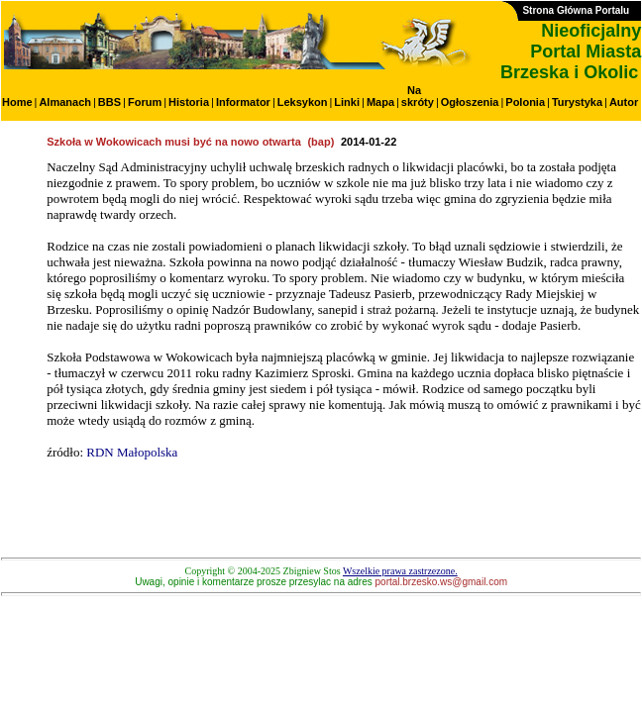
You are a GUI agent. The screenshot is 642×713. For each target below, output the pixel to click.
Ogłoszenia (470, 102)
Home (17, 102)
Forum (144, 102)
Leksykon (302, 102)
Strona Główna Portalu (575, 10)
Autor (623, 102)
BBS (109, 102)
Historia (188, 102)
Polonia (525, 102)
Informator (243, 102)
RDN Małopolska (131, 452)
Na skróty (417, 96)
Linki (347, 102)
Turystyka (577, 102)
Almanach (65, 102)
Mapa (380, 102)
